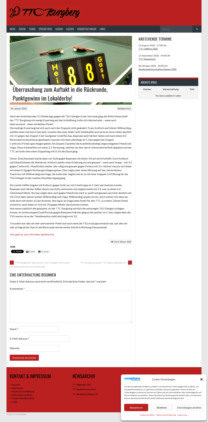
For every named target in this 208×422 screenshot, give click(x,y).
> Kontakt (15, 385)
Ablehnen (162, 407)
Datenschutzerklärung (166, 415)
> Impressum (16, 388)
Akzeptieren (136, 407)
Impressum (182, 415)
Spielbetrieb (45, 30)
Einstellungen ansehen (189, 407)
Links (102, 30)
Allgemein (81, 385)
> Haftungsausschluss (21, 395)
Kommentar (17, 289)
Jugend (59, 30)
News (12, 30)
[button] (201, 379)
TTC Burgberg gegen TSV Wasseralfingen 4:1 (106, 263)
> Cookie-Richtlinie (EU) (22, 399)
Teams (32, 30)
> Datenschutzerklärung (22, 392)
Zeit (192, 90)
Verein (22, 30)
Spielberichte (124, 109)
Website (14, 348)
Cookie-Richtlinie (147, 415)
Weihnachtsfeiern (85, 394)
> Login (13, 402)
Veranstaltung (171, 90)
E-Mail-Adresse (19, 339)
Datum (147, 90)
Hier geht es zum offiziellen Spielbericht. (32, 235)
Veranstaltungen (86, 30)
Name (14, 329)
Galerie (70, 30)
